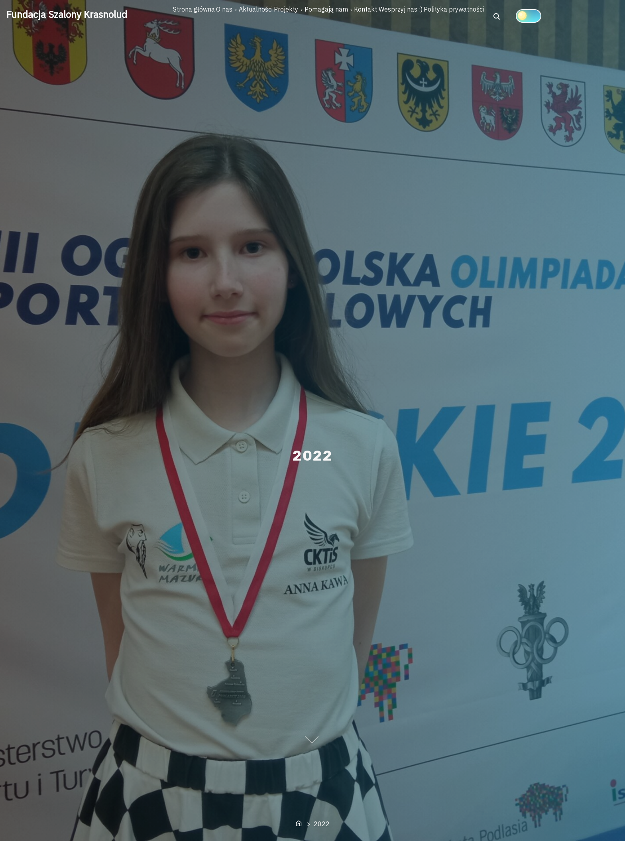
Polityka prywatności (563, 16)
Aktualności (292, 16)
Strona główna (201, 16)
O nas (246, 16)
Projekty (337, 16)
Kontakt (445, 16)
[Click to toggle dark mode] (216, 42)
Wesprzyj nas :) (495, 16)
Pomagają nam (391, 16)
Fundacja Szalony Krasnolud (66, 14)
